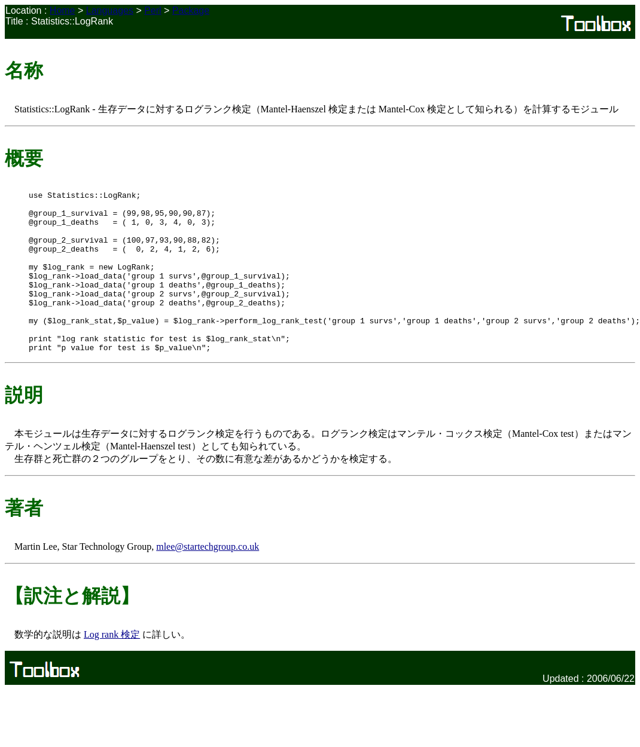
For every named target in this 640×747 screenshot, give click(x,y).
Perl (152, 10)
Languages (109, 10)
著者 (24, 540)
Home (62, 10)
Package (190, 10)
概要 (24, 158)
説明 (24, 427)
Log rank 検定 (112, 667)
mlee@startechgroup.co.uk (207, 579)
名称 (24, 70)
